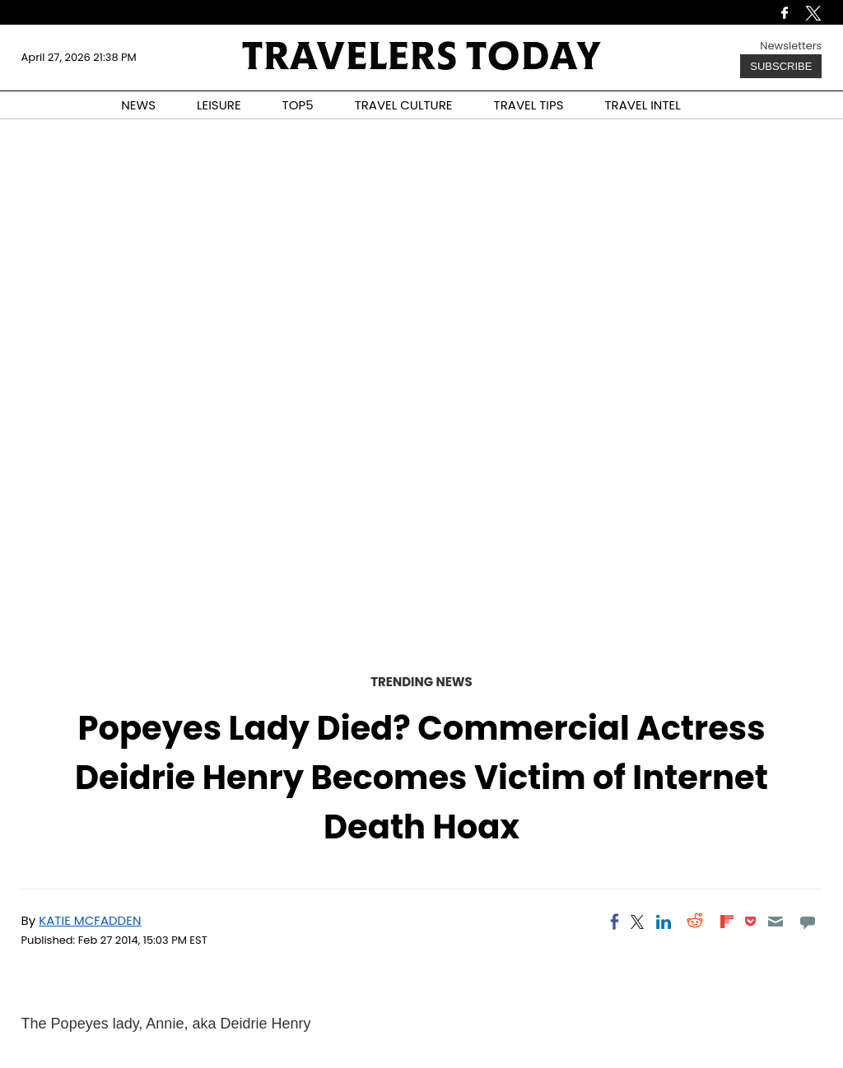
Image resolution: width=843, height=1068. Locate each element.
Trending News (421, 681)
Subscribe (781, 66)
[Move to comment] (807, 921)
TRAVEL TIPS (529, 105)
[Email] (775, 921)
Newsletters (791, 45)
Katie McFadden (90, 920)
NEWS (138, 105)
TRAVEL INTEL (643, 105)
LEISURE (219, 105)
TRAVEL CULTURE (404, 105)
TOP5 (298, 105)
